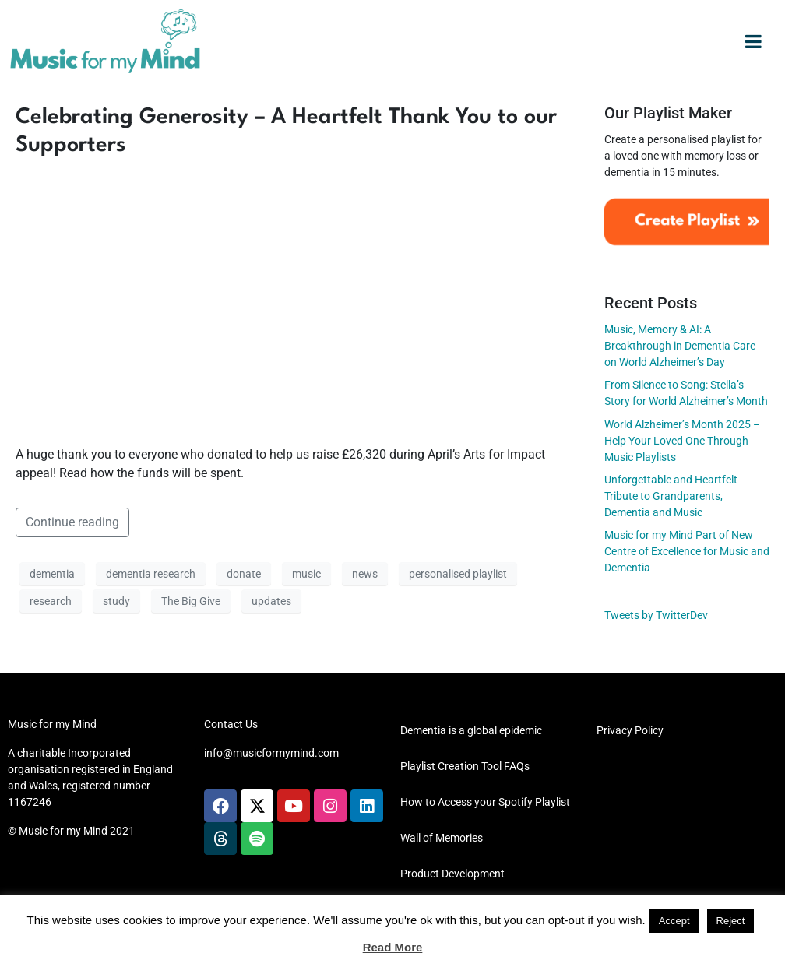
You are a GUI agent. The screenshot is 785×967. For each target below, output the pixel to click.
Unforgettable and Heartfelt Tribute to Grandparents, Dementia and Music (670, 496)
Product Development (452, 873)
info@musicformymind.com (271, 753)
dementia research (150, 574)
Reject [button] (730, 921)
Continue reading (72, 522)
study (116, 601)
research (51, 601)
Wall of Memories (441, 838)
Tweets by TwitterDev (656, 615)
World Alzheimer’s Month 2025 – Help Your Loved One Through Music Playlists (682, 440)
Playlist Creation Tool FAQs (465, 766)
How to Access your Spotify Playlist (485, 802)
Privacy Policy (630, 730)
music (306, 574)
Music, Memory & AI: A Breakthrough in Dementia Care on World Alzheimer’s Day (679, 345)
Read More (393, 947)
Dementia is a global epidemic (471, 730)
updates (271, 601)
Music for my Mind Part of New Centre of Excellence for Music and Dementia (686, 551)
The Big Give (190, 601)
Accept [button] (674, 921)
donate (244, 574)
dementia (52, 574)
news (365, 574)
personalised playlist (458, 574)
